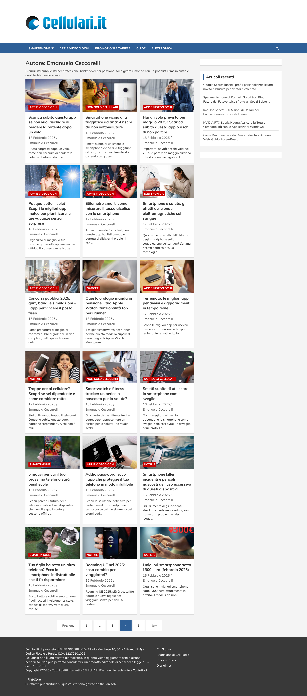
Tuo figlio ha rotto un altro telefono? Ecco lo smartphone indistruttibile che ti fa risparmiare (51, 572)
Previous (68, 625)
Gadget (93, 288)
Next (154, 625)
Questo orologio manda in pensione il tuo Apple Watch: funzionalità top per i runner (109, 305)
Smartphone (39, 48)
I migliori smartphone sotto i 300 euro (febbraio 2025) (167, 567)
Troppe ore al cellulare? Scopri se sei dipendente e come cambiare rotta (51, 393)
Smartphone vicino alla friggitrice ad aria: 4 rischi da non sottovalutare (109, 122)
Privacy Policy (166, 660)
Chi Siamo (164, 649)
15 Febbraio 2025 (99, 580)
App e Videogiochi (74, 48)
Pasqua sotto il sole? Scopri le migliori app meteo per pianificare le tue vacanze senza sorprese (49, 213)
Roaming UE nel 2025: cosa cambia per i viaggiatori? (105, 569)
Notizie (35, 379)
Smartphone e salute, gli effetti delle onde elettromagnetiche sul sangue (164, 211)
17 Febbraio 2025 (99, 219)
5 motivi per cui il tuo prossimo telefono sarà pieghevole (49, 479)
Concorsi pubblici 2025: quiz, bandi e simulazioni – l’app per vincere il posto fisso (52, 305)
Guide (141, 48)
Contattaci (140, 670)
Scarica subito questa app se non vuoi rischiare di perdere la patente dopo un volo (52, 124)
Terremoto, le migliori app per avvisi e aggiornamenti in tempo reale (166, 303)
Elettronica (162, 48)
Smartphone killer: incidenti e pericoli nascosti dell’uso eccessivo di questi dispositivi (167, 481)
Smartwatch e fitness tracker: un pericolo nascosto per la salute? (106, 393)
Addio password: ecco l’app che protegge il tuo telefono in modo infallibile (109, 479)
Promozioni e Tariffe (112, 48)
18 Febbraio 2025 (41, 138)
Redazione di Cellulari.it (173, 655)
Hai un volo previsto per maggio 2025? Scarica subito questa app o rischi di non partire (166, 124)
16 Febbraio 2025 (99, 404)
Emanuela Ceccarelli (43, 143)
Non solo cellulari (102, 107)
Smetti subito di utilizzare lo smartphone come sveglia (165, 393)
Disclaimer (164, 665)
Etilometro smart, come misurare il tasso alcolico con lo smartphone (108, 208)
